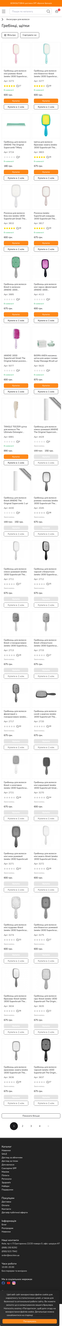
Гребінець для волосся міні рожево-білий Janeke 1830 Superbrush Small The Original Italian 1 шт (16, 73)
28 (18, 228)
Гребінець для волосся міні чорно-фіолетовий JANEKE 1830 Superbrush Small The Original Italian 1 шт (45, 287)
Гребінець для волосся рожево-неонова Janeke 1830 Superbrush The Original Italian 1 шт (46, 500)
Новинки (6, 1150)
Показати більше (31, 1115)
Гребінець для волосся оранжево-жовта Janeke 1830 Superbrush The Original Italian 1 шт (16, 1070)
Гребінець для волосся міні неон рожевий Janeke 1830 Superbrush (16, 856)
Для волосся (8, 1164)
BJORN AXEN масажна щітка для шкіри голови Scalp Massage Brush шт (46, 358)
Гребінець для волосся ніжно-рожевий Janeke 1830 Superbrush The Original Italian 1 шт (15, 572)
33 (18, 940)
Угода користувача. (43, 1315)
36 (18, 1011)
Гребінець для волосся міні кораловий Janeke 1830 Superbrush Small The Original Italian (45, 785)
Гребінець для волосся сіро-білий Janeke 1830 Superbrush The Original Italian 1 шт (46, 999)
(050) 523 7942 (9, 1251)
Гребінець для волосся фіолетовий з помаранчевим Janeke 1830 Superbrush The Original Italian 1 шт (15, 714)
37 (48, 1082)
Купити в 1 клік (16, 107)
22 (48, 1011)
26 (48, 157)
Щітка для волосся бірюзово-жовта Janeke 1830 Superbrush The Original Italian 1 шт (45, 145)
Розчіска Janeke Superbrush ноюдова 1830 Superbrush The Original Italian (44, 216)
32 (18, 868)
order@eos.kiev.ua (10, 1255)
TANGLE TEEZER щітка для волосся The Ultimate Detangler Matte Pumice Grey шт (15, 429)
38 (48, 513)
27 (18, 86)
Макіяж (5, 1171)
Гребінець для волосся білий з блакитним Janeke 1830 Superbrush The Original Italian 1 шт (46, 643)
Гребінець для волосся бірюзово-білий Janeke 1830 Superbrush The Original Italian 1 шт (15, 999)
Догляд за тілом (10, 1161)
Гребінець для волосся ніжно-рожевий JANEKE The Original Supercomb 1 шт (46, 429)
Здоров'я (6, 1182)
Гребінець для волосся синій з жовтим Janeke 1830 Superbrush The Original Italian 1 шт (45, 714)
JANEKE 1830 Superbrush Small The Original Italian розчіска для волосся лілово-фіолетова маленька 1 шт (15, 358)
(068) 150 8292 (9, 1247)
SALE (4, 1153)
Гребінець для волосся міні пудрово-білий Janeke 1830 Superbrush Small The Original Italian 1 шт (16, 927)
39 (48, 86)
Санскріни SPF (9, 1168)
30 (18, 726)
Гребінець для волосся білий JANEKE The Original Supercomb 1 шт (16, 500)
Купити (16, 100)
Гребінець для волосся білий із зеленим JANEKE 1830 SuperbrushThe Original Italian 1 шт (15, 287)
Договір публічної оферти (15, 1212)
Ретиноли (7, 1178)
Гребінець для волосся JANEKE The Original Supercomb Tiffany (15, 145)
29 (18, 655)
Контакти (6, 1209)
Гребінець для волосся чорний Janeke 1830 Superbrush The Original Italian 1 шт (46, 1070)
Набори (5, 1186)
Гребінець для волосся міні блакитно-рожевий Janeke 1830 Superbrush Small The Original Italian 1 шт (46, 927)
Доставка (6, 1201)
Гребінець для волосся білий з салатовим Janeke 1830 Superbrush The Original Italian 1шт (16, 785)
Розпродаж (7, 1228)
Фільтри (10, 35)
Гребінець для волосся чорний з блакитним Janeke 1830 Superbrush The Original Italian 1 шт (46, 572)
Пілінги (5, 1175)
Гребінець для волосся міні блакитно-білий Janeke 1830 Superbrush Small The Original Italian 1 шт (46, 73)
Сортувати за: (30, 35)
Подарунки (7, 1189)
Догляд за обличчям (12, 1157)
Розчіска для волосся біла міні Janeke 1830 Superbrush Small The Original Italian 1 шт (14, 216)
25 (48, 584)
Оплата (5, 1205)
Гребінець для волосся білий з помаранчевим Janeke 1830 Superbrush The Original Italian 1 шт (16, 643)
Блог (4, 1224)
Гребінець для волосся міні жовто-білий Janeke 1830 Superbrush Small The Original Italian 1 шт (46, 856)
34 (48, 797)
